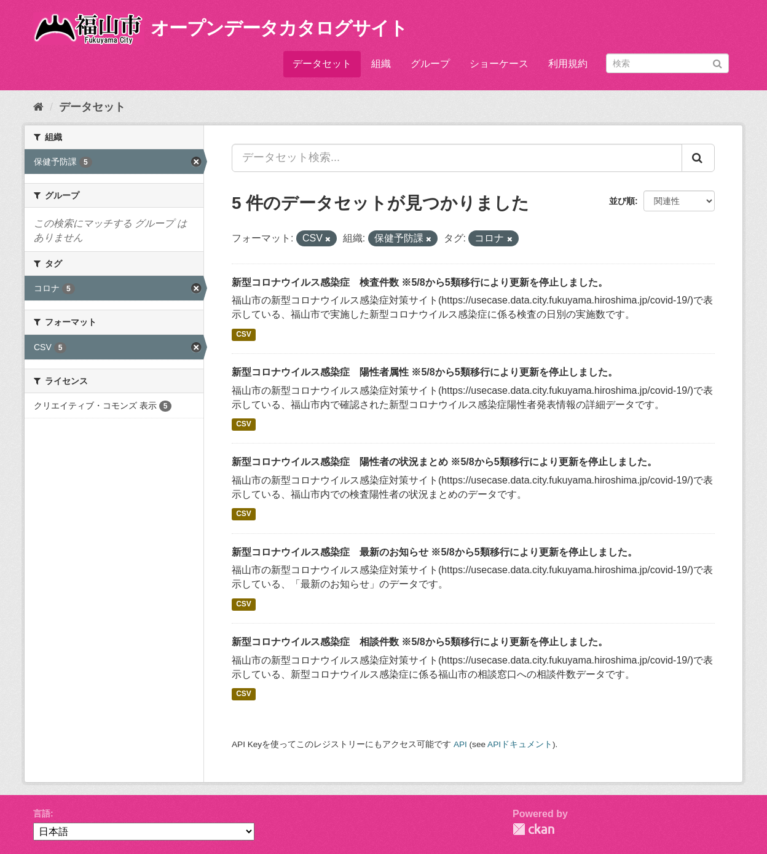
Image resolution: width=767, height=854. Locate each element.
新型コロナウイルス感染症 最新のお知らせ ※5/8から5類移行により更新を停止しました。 (434, 552)
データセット (322, 63)
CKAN (533, 829)
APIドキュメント (520, 744)
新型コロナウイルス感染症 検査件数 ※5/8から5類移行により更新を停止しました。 (420, 282)
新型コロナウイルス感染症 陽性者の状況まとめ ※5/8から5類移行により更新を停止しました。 (444, 461)
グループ (430, 63)
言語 (41, 813)
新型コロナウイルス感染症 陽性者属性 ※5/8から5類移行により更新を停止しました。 (425, 372)
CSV (243, 334)
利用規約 (568, 63)
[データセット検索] (667, 63)
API (460, 744)
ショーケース (499, 63)
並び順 (622, 201)
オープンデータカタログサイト (279, 28)
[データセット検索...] (457, 158)
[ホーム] (38, 107)
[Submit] (717, 62)
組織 (381, 63)
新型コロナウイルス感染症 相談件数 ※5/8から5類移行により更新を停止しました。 (420, 642)
